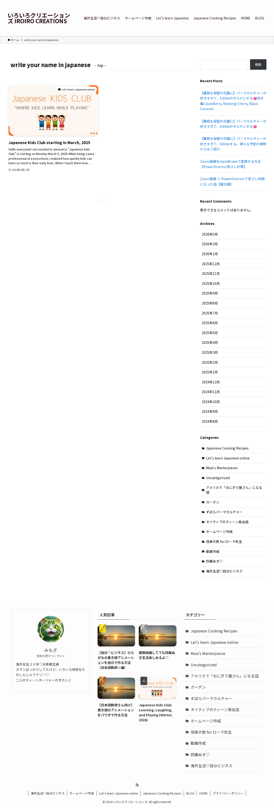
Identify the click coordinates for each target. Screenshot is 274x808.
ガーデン (212, 502)
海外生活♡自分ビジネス (224, 571)
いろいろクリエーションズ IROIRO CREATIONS (39, 18)
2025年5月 (210, 332)
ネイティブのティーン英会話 (227, 521)
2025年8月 (210, 303)
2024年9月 (210, 411)
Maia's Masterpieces (222, 467)
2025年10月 (211, 283)
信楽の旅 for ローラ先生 (224, 541)
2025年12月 (211, 263)
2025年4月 (210, 342)
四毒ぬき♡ (214, 561)
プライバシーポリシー (228, 793)
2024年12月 (211, 382)
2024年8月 (210, 421)
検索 (258, 64)
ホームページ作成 (219, 531)
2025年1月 (210, 372)
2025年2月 (210, 362)
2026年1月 (210, 253)
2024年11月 (211, 391)
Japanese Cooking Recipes (227, 448)
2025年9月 (210, 293)
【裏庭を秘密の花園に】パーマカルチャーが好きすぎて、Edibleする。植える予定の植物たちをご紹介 (233, 143)
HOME (203, 793)
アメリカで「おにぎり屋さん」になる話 (234, 490)
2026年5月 (210, 234)
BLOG (190, 793)
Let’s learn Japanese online (118, 793)
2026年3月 (210, 243)
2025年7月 (210, 313)
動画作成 (212, 551)
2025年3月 (210, 352)
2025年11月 (211, 273)
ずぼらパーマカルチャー (224, 511)
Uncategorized (218, 477)
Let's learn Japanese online (228, 458)
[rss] (137, 785)
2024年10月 (211, 401)
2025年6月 (210, 322)
